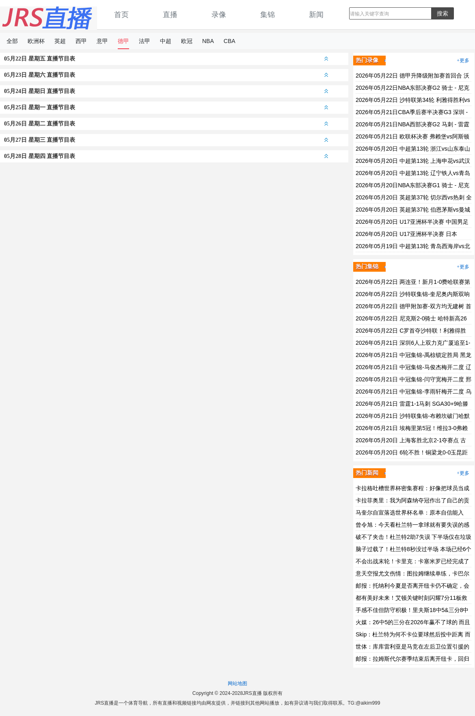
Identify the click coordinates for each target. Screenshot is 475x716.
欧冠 (186, 41)
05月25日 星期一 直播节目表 (166, 107)
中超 (165, 41)
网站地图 (237, 683)
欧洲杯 (36, 41)
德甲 (123, 41)
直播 (170, 15)
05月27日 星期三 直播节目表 (166, 140)
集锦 (267, 15)
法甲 (144, 41)
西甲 (81, 41)
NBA (208, 41)
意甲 (102, 41)
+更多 (463, 60)
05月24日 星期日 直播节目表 (166, 91)
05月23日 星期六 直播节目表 (166, 75)
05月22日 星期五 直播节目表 (166, 59)
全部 (12, 41)
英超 (60, 41)
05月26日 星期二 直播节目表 (166, 124)
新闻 (316, 15)
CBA (229, 41)
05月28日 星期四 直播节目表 (166, 156)
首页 (121, 15)
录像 (219, 15)
